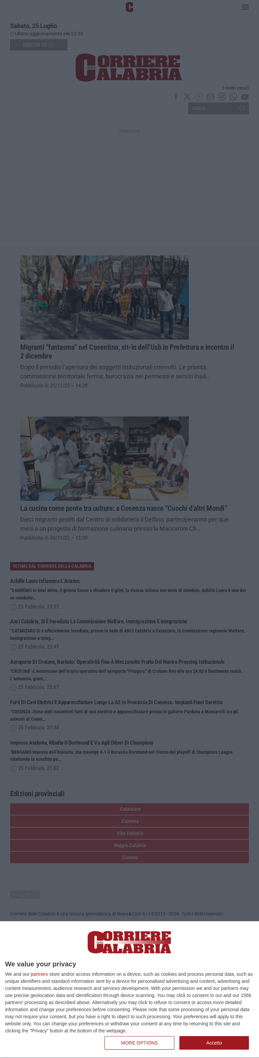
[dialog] (129, 990)
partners (39, 974)
